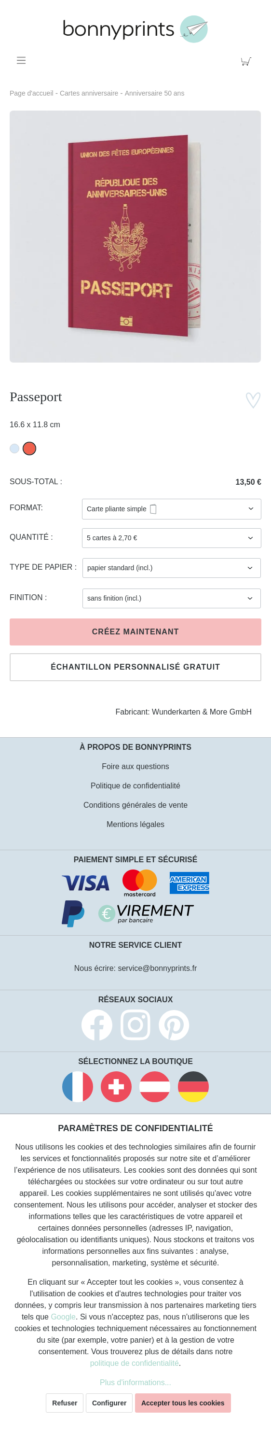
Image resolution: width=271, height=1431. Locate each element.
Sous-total (35, 481)
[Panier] (248, 60)
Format (25, 508)
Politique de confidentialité (135, 786)
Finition (27, 597)
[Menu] (23, 60)
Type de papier (42, 567)
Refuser (64, 1403)
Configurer (109, 1403)
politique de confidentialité (134, 1363)
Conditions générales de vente (135, 805)
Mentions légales (135, 824)
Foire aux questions (135, 766)
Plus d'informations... (135, 1382)
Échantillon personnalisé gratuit (135, 667)
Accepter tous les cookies (183, 1403)
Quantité (30, 537)
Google (63, 1317)
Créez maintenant (135, 632)
